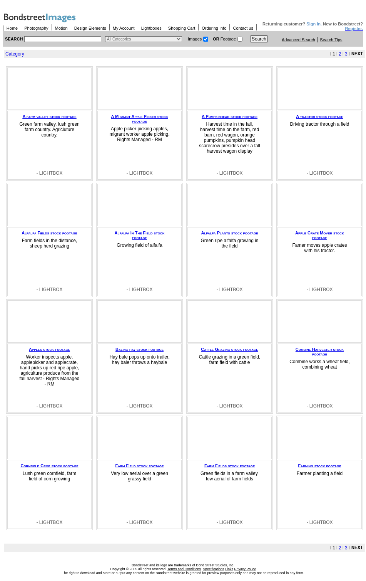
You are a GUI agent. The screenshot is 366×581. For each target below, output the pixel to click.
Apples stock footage (49, 349)
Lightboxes (151, 28)
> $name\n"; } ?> (143, 39)
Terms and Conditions (184, 569)
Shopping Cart (181, 28)
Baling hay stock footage (139, 349)
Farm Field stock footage (139, 465)
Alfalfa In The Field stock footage (140, 235)
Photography (36, 28)
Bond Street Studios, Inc (215, 565)
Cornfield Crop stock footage (49, 465)
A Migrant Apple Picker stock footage (139, 118)
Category (14, 54)
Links (229, 569)
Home (12, 28)
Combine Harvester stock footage (320, 351)
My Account (124, 28)
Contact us (243, 28)
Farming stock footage (319, 465)
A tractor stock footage (319, 116)
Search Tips (331, 39)
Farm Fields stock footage (229, 465)
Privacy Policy (245, 569)
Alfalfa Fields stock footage (49, 233)
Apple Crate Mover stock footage (319, 235)
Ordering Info (214, 28)
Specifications (213, 569)
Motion (61, 28)
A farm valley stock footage (49, 116)
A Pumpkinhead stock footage (229, 116)
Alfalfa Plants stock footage (229, 233)
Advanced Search (298, 39)
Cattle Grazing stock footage (229, 349)
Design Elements (90, 28)
